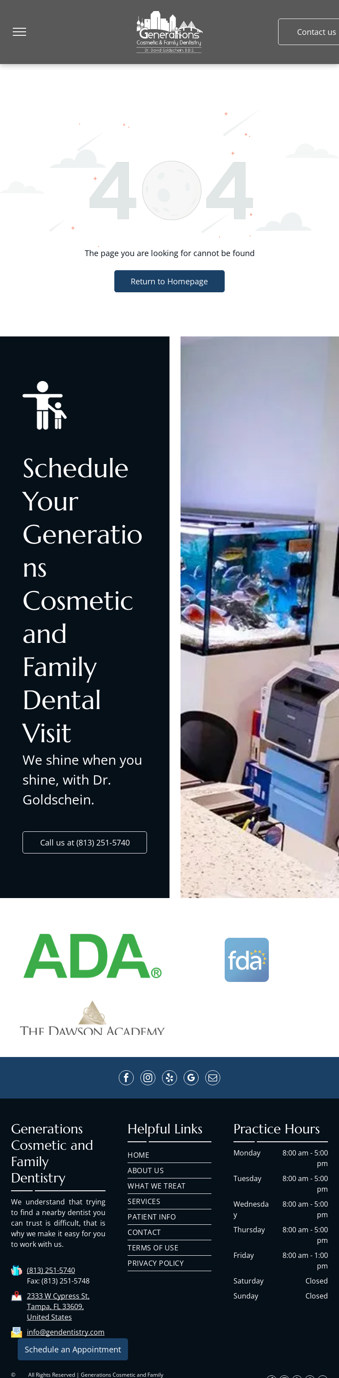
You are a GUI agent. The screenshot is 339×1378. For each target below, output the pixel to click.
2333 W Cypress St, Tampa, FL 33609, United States (58, 1306)
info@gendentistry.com (66, 1332)
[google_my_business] (191, 1078)
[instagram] (147, 1078)
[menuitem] (169, 1155)
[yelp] (169, 1078)
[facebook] (126, 1078)
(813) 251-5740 (51, 1270)
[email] (212, 1078)
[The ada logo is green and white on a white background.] (92, 997)
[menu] (19, 31)
